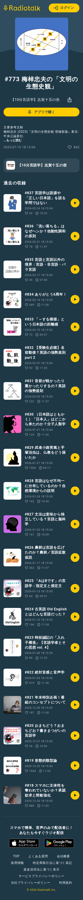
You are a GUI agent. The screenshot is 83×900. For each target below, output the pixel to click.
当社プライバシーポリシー (30, 882)
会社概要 (63, 856)
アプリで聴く (41, 112)
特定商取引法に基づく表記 (52, 863)
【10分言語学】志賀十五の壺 (35, 100)
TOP (16, 856)
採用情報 (17, 863)
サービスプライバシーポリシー (41, 876)
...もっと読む (13, 140)
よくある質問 (38, 856)
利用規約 (65, 882)
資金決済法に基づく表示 (41, 869)
